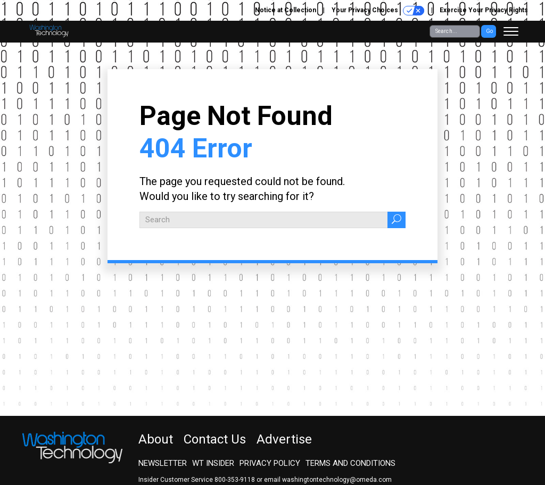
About (155, 439)
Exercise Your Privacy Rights (484, 10)
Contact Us (215, 439)
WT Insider (213, 463)
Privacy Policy (270, 463)
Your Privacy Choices (378, 10)
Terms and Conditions (350, 463)
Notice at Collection (285, 10)
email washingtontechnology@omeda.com (328, 479)
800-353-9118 (234, 479)
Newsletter (162, 463)
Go (489, 31)
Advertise (284, 439)
